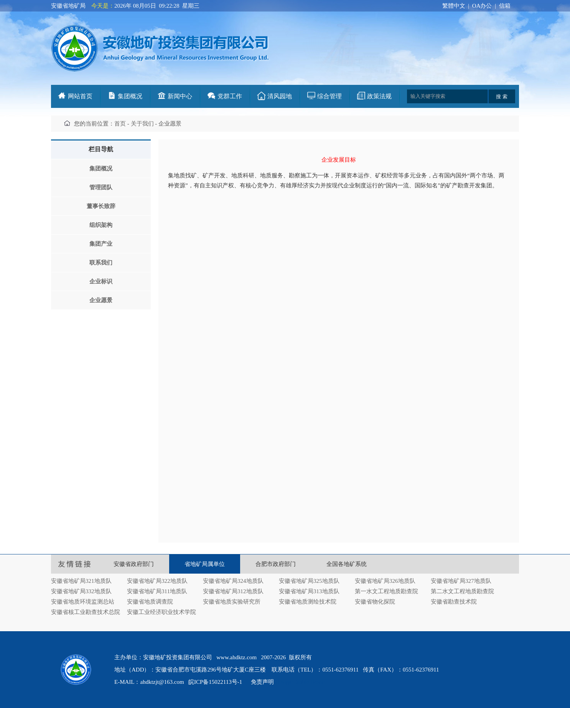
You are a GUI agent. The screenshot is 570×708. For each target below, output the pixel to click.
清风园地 (279, 96)
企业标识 (100, 281)
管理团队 (100, 187)
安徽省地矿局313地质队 (309, 591)
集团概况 (130, 96)
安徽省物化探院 (375, 602)
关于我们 (142, 124)
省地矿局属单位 (205, 564)
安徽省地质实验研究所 (231, 602)
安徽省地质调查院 (150, 602)
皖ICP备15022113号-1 (215, 682)
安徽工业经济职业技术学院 (161, 612)
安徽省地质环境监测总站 (82, 602)
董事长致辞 (101, 206)
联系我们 (100, 263)
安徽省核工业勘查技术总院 (85, 612)
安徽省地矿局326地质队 (385, 581)
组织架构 (100, 225)
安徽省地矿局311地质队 (157, 591)
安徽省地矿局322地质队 (157, 581)
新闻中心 (180, 96)
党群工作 (229, 96)
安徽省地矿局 (68, 6)
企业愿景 (100, 300)
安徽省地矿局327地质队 (461, 581)
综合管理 (329, 96)
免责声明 (262, 682)
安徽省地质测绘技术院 (307, 602)
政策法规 (379, 96)
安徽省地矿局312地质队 (233, 591)
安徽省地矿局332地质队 (81, 591)
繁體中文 (453, 6)
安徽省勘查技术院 (454, 602)
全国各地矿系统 (346, 564)
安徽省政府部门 (134, 564)
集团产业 (100, 244)
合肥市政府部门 (275, 564)
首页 (120, 124)
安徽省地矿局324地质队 (233, 581)
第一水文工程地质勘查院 (386, 591)
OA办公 (482, 6)
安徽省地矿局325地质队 (309, 581)
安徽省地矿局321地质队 (81, 581)
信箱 (505, 6)
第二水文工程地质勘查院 (462, 591)
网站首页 (80, 96)
